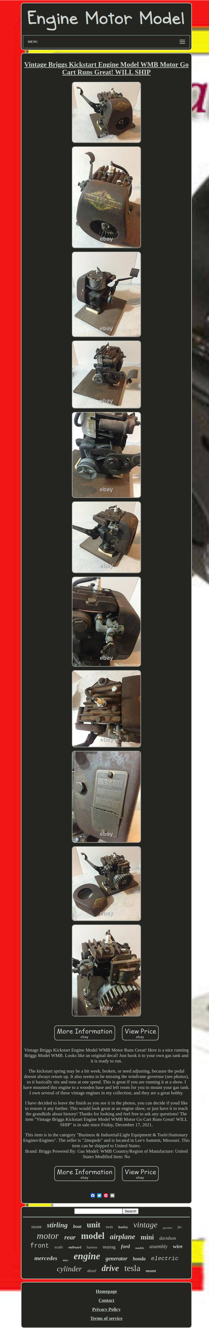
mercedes (45, 1258)
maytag (109, 1247)
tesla (132, 1268)
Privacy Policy (106, 1309)
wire (178, 1246)
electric (165, 1258)
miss (65, 1260)
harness (92, 1247)
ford (125, 1246)
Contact (106, 1300)
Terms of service (106, 1318)
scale (58, 1247)
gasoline (167, 1227)
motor (48, 1236)
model (92, 1236)
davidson (167, 1238)
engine (87, 1256)
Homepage (106, 1291)
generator (116, 1258)
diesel (91, 1271)
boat (77, 1226)
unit (93, 1224)
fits (179, 1227)
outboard (74, 1247)
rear (69, 1237)
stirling (57, 1225)
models (139, 1247)
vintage (145, 1224)
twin (109, 1227)
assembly (158, 1246)
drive (110, 1268)
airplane (122, 1237)
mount (151, 1271)
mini (147, 1237)
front (39, 1245)
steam (36, 1226)
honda (139, 1258)
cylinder (69, 1268)
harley (123, 1227)
